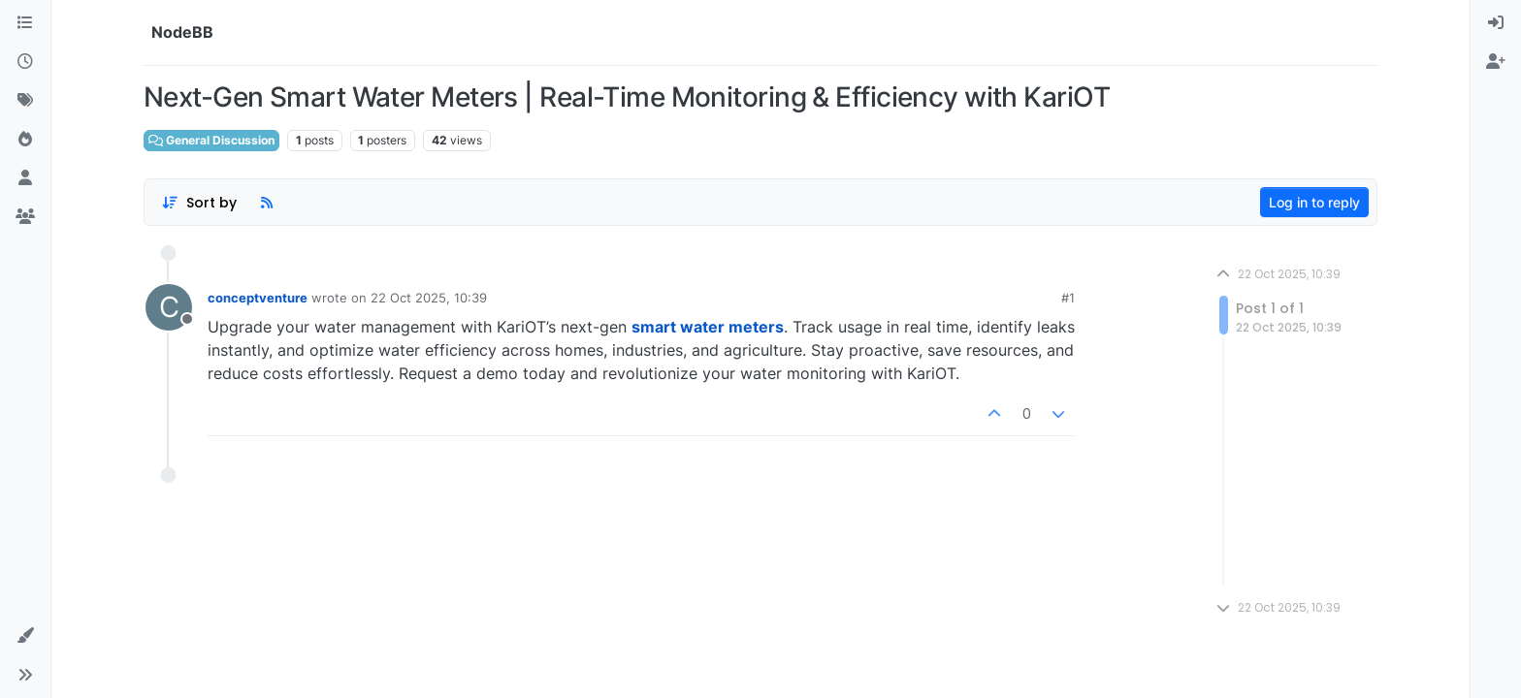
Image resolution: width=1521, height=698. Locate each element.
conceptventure (257, 297)
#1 (1068, 297)
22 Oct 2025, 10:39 (429, 297)
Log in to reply (1314, 202)
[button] (25, 635)
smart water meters (707, 326)
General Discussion (211, 140)
